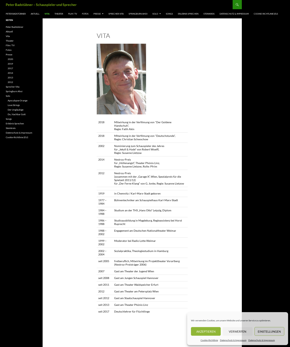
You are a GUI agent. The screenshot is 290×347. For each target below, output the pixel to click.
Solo (155, 13)
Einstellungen (269, 331)
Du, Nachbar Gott (17, 114)
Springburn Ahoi (138, 13)
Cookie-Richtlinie (209, 340)
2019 (10, 63)
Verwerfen (237, 331)
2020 (10, 59)
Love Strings (14, 105)
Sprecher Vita (116, 13)
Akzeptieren (206, 331)
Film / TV (72, 13)
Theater (59, 13)
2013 (10, 77)
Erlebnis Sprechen (188, 13)
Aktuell (35, 13)
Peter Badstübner (16, 13)
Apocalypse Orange (17, 100)
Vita (47, 13)
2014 (10, 72)
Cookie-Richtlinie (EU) (266, 13)
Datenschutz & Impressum (233, 340)
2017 (10, 68)
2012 (10, 82)
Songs (169, 13)
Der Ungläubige (15, 109)
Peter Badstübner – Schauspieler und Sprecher (41, 4)
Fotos (85, 13)
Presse (97, 13)
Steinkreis (209, 13)
